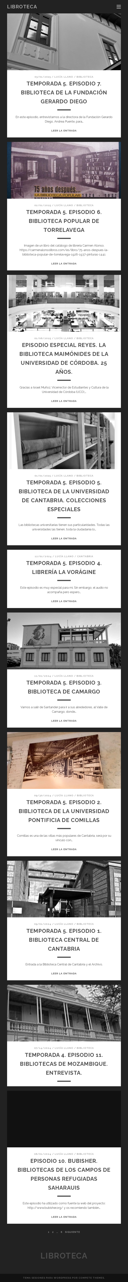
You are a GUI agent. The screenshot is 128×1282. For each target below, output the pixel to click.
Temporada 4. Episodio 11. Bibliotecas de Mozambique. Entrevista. (64, 1064)
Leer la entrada (64, 130)
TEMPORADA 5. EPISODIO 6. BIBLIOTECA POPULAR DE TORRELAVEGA (64, 221)
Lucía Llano (63, 76)
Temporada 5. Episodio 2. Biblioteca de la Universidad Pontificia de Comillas (64, 811)
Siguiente (72, 1232)
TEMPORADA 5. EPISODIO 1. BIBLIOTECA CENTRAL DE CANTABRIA (64, 940)
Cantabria (85, 556)
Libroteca (22, 6)
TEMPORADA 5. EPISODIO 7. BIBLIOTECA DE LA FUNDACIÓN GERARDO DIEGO (63, 92)
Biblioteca (85, 76)
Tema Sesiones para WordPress (47, 1277)
